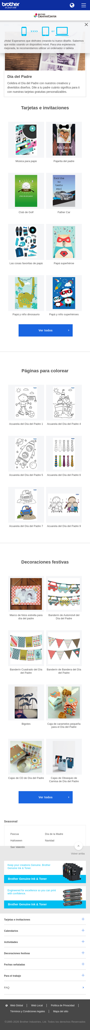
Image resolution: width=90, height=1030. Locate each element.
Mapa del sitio (60, 1011)
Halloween (16, 840)
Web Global (16, 1005)
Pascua (14, 834)
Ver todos (46, 330)
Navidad (49, 840)
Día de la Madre (54, 834)
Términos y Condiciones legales (27, 1011)
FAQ (6, 987)
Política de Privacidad (62, 1005)
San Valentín (17, 847)
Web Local (37, 1005)
